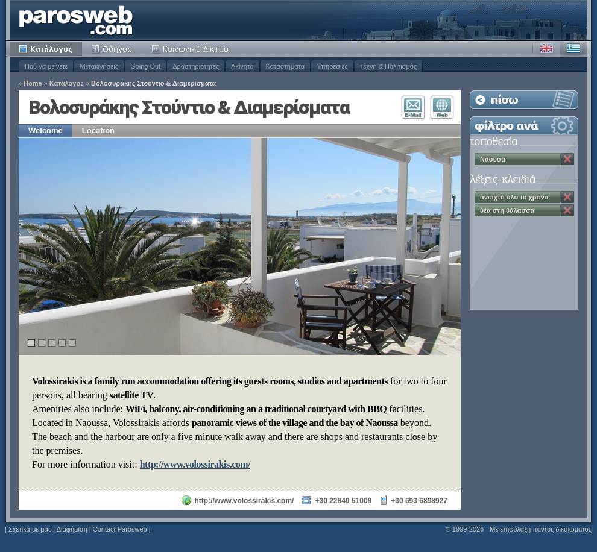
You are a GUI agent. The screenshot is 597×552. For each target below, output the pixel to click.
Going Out (145, 66)
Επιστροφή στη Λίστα (524, 99)
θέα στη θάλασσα (507, 210)
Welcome (45, 130)
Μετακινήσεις (99, 66)
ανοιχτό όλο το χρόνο (514, 197)
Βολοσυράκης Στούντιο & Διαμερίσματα (153, 83)
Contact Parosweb (120, 529)
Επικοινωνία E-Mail (413, 107)
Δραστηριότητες (195, 66)
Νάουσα (492, 159)
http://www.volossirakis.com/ (195, 464)
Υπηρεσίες (332, 66)
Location (98, 130)
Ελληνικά (573, 49)
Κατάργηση (567, 159)
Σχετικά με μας (29, 529)
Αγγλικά (546, 49)
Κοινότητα (191, 49)
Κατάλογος (46, 49)
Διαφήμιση (72, 529)
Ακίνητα (242, 66)
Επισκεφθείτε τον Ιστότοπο (442, 107)
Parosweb (76, 20)
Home (33, 83)
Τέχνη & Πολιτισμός (388, 66)
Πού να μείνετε (46, 66)
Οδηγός (112, 49)
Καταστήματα (285, 66)
